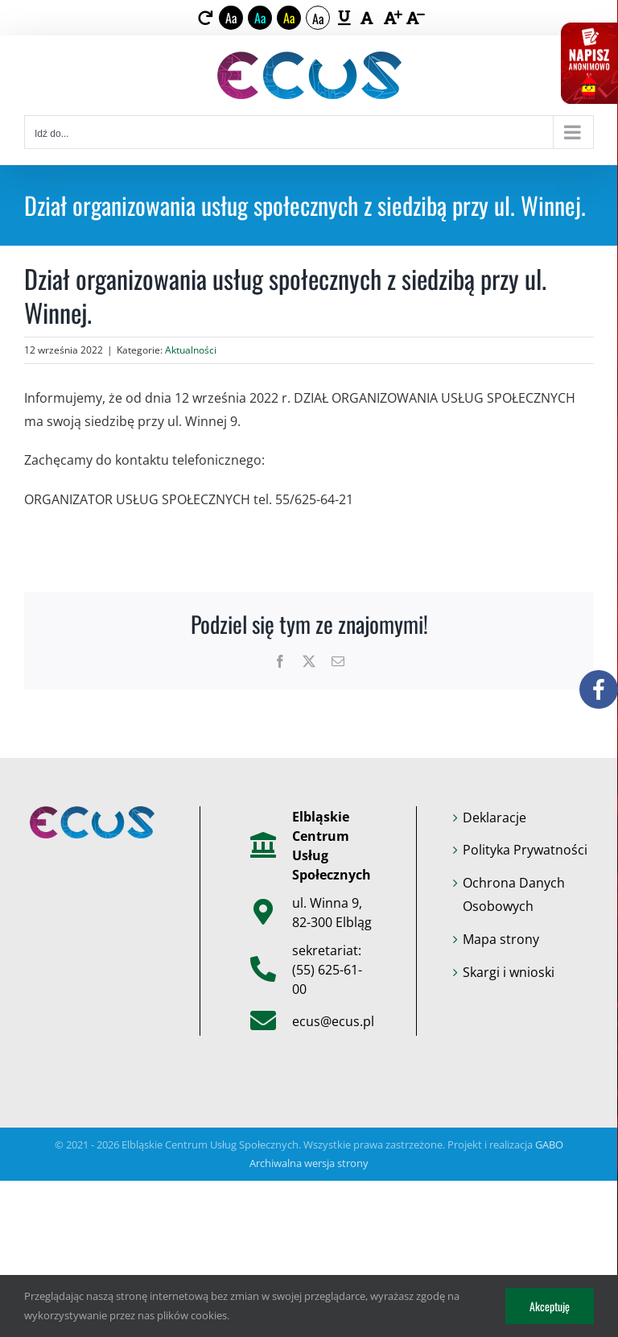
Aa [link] (231, 17)
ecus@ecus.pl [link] (333, 1021)
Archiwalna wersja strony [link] (309, 1163)
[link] (205, 18)
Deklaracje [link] (494, 817)
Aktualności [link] (190, 350)
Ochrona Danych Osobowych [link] (514, 894)
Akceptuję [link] (549, 1306)
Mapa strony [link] (501, 939)
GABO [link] (549, 1144)
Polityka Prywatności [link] (525, 850)
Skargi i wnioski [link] (508, 972)
